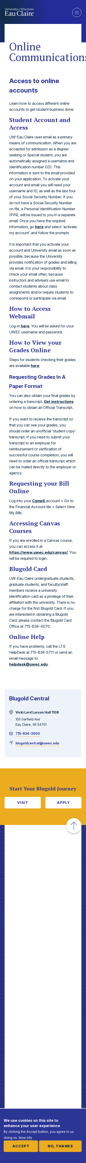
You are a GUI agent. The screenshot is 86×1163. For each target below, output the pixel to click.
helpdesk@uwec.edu (28, 664)
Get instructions (59, 401)
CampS (39, 500)
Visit (22, 802)
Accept (20, 1146)
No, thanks (60, 1146)
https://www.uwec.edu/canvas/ (38, 552)
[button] (73, 825)
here (39, 226)
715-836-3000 (28, 733)
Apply (63, 802)
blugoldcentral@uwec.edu (37, 743)
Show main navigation (76, 12)
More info (25, 1138)
